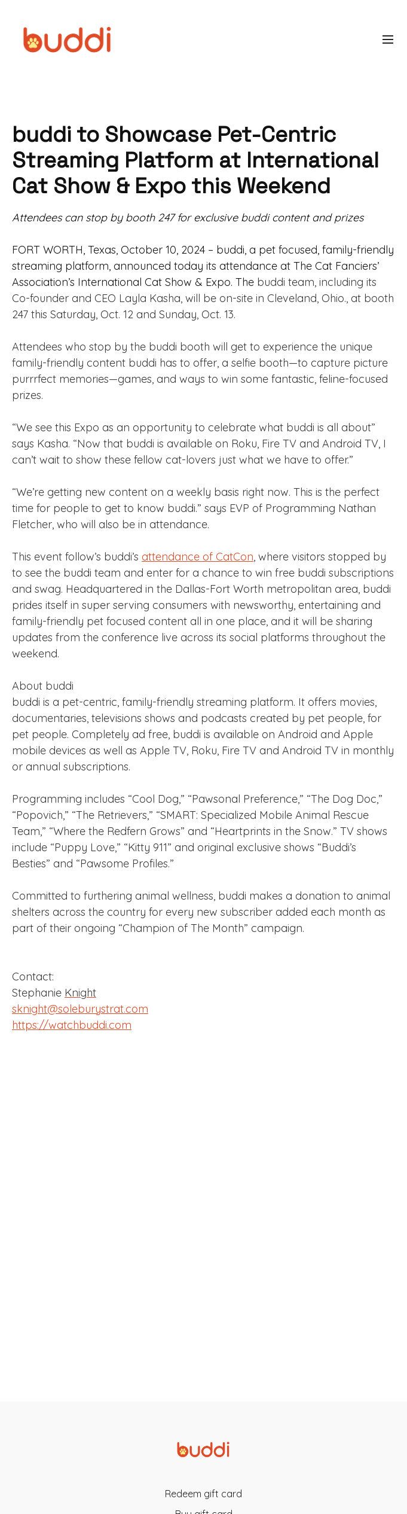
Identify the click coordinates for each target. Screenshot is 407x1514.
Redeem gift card (203, 1494)
